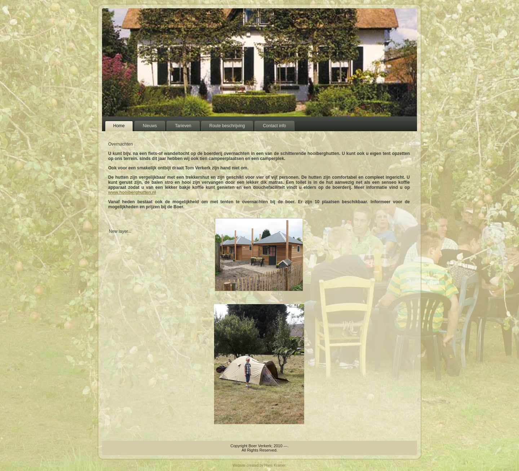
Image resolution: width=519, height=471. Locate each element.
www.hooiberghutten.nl (132, 192)
